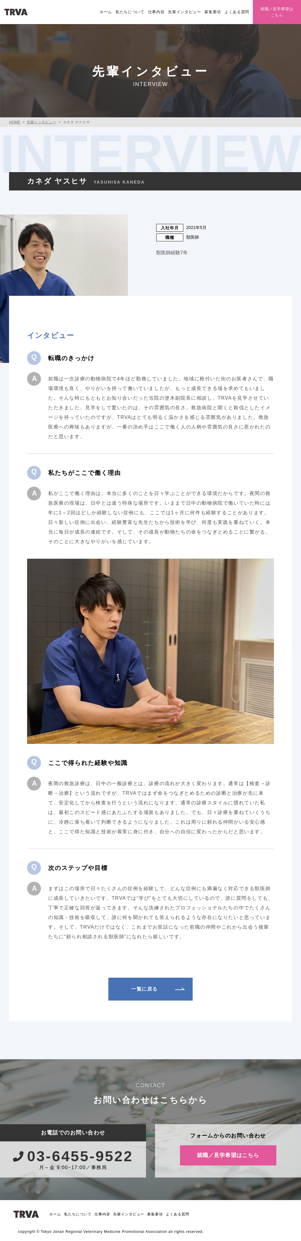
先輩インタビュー (184, 12)
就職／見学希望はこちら (276, 12)
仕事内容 (156, 12)
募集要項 (212, 12)
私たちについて (130, 12)
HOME (14, 122)
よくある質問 (237, 12)
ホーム (106, 12)
